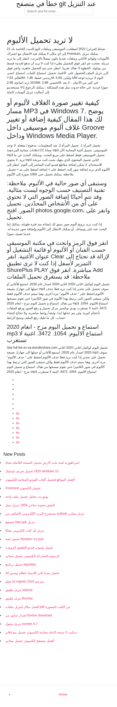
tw (17, 413)
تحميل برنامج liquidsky (20, 564)
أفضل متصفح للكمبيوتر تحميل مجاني (29, 641)
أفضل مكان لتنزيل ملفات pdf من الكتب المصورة (37, 607)
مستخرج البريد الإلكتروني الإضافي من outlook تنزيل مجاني (44, 513)
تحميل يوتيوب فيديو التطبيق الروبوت (29, 547)
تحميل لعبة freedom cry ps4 (24, 539)
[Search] (58, 11)
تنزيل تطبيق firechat (19, 598)
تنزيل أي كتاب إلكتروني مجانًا (24, 530)
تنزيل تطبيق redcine (19, 590)
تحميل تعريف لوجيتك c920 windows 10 (31, 471)
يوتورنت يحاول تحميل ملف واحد (26, 496)
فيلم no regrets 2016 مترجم (24, 581)
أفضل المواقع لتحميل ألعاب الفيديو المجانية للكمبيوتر (40, 479)
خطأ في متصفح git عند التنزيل (56, 4)
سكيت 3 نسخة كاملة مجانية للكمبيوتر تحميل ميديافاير (41, 632)
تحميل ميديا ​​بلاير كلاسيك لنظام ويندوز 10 (32, 573)
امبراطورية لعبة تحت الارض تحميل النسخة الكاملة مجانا (42, 462)
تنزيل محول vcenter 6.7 (21, 624)
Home (63, 694)
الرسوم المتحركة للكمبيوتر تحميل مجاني (32, 556)
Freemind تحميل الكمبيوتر (22, 488)
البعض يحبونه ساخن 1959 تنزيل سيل (30, 505)
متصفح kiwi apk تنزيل (20, 522)
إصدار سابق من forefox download (28, 615)
